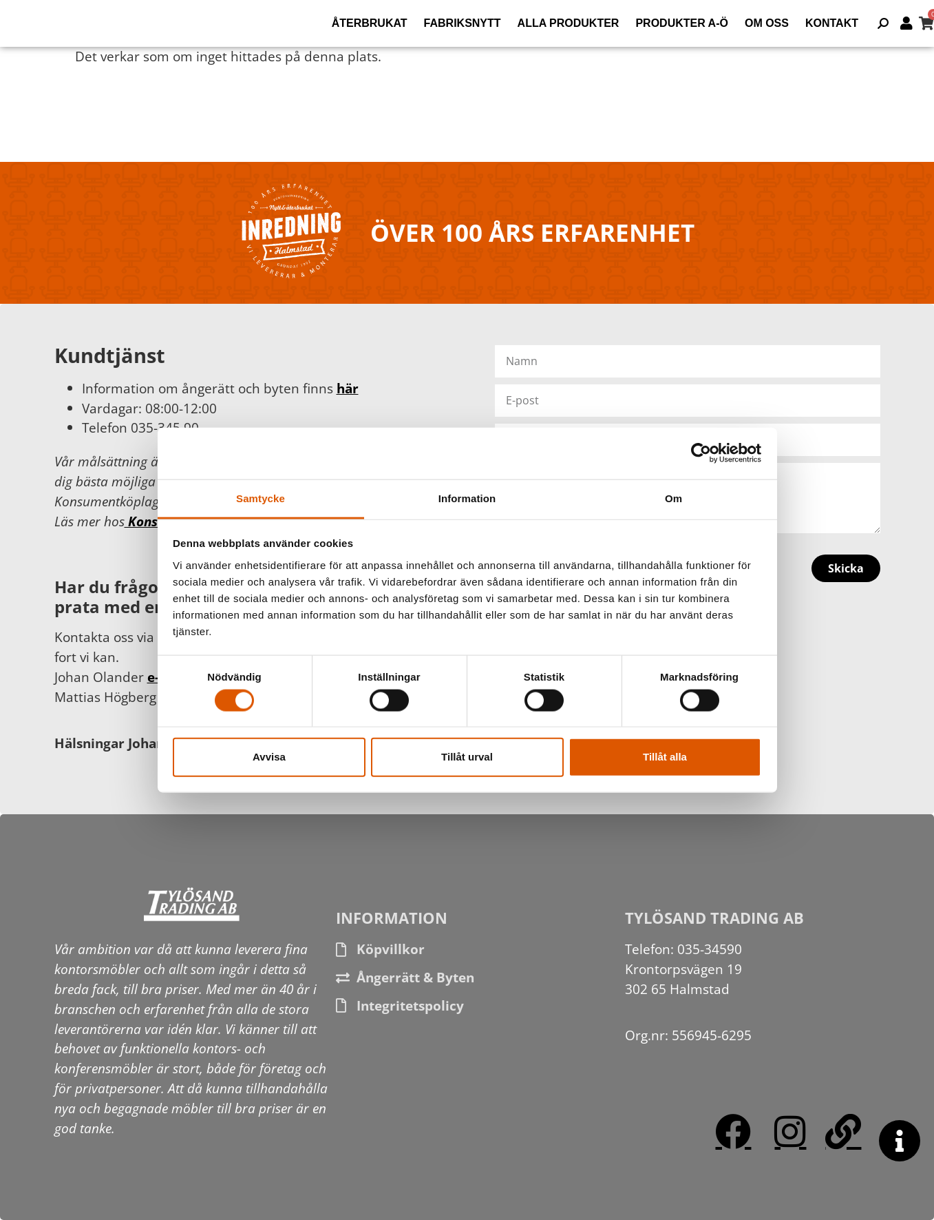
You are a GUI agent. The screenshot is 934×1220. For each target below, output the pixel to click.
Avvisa (269, 757)
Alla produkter (568, 23)
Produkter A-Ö (681, 23)
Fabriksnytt (462, 23)
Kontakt (831, 23)
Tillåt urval (467, 757)
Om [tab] (673, 498)
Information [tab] (467, 498)
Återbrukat (369, 23)
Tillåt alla (665, 757)
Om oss (767, 23)
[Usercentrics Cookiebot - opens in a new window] (701, 453)
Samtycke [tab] (260, 498)
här (348, 388)
